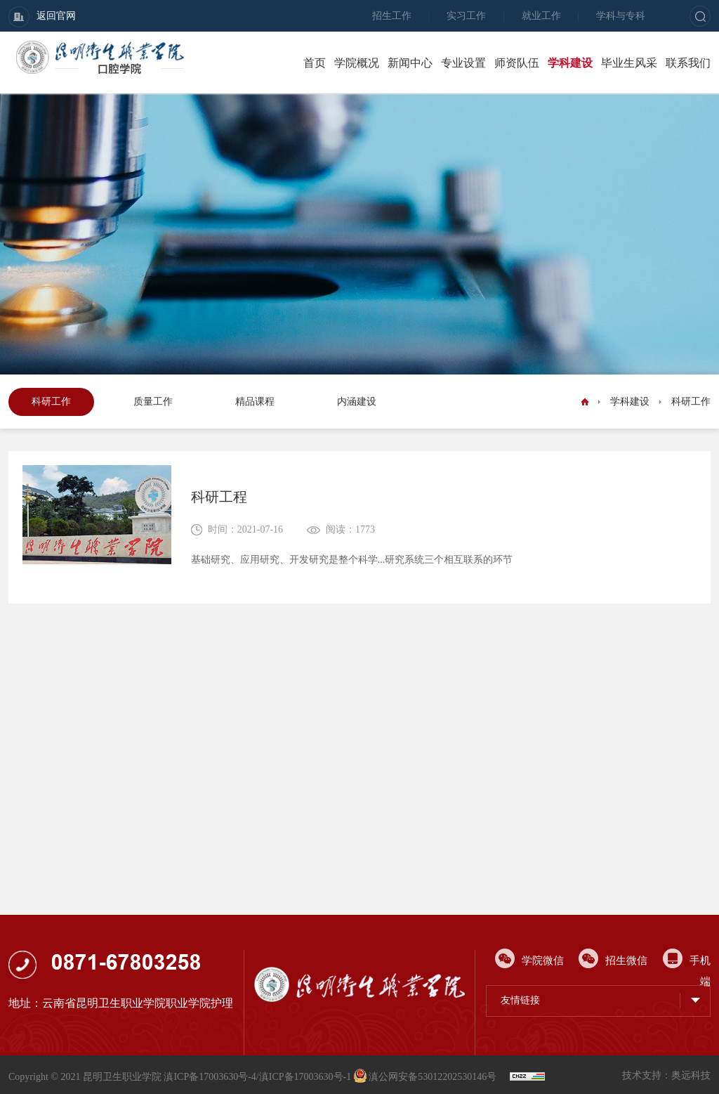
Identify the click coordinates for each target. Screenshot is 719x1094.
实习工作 (466, 16)
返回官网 (42, 16)
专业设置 (463, 63)
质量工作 (153, 401)
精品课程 (255, 401)
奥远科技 (691, 1075)
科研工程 (219, 496)
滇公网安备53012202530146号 (426, 1077)
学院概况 (356, 63)
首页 (314, 63)
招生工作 (391, 16)
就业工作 (541, 16)
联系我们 (688, 63)
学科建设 (570, 63)
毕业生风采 (629, 63)
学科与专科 (620, 16)
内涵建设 (356, 401)
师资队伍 (516, 63)
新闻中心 (410, 63)
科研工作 (51, 401)
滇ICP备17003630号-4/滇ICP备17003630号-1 (257, 1077)
